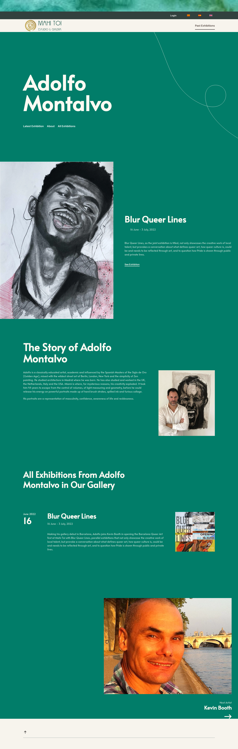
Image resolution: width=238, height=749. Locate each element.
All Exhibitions (66, 126)
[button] (25, 732)
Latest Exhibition (33, 126)
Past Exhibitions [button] (205, 25)
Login (173, 15)
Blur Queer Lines (71, 516)
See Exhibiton (132, 264)
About (51, 126)
